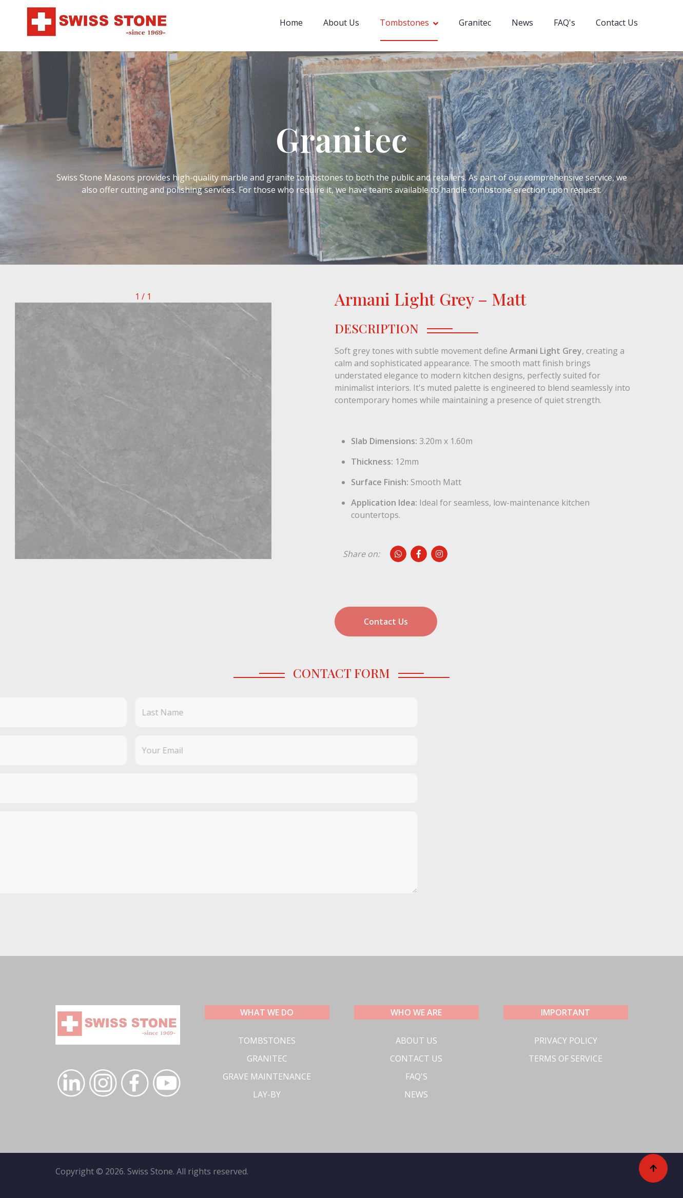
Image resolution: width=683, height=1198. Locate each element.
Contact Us (617, 22)
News (522, 22)
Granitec (475, 22)
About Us (341, 22)
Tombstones (404, 22)
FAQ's (564, 22)
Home (291, 22)
